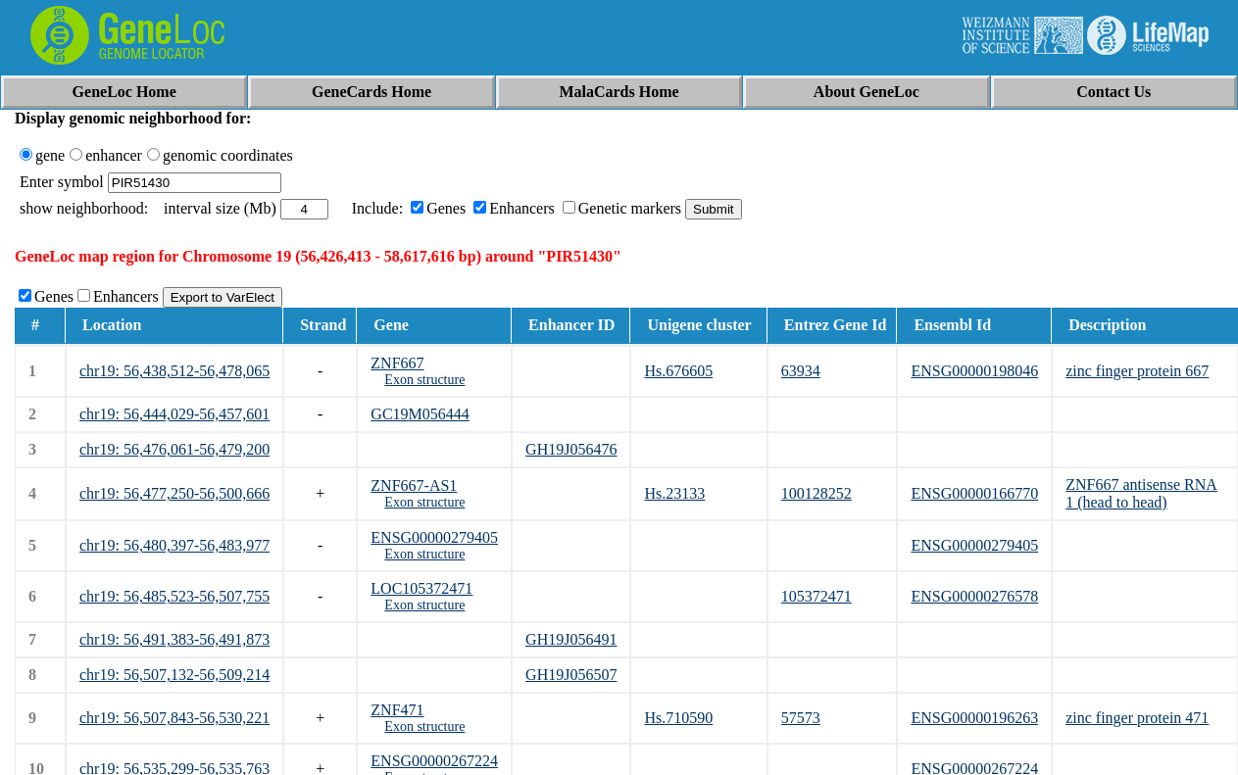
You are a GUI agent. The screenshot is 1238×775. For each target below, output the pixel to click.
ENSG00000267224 (434, 760)
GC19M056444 (420, 414)
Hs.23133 (674, 493)
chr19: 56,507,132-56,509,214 (174, 674)
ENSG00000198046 (974, 371)
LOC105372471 (421, 588)
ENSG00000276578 (974, 596)
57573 (800, 717)
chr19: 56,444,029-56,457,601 (174, 414)
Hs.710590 (678, 717)
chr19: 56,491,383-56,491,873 (174, 639)
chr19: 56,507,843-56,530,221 (174, 717)
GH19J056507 (571, 674)
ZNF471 (397, 710)
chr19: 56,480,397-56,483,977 (174, 545)
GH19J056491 (571, 639)
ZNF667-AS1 (414, 485)
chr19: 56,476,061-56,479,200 (174, 449)
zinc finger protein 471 (1137, 717)
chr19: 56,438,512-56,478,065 (174, 371)
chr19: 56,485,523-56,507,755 (174, 596)
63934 (800, 371)
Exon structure (424, 379)
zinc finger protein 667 (1137, 371)
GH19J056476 (571, 449)
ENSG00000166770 (974, 493)
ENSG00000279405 (434, 537)
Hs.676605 (678, 371)
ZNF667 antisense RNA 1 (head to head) (1141, 493)
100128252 (816, 493)
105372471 (816, 596)
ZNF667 (397, 363)
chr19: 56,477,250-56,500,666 (174, 493)
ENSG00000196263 (974, 717)
